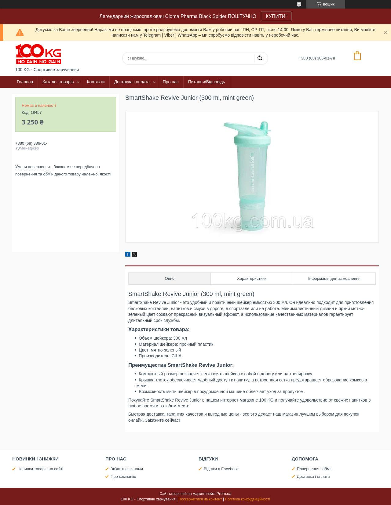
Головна (25, 81)
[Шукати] (259, 58)
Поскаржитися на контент (200, 499)
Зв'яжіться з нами (127, 469)
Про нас (171, 81)
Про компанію (123, 476)
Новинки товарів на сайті (40, 469)
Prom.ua (224, 493)
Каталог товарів (58, 81)
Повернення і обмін (315, 469)
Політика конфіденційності (247, 499)
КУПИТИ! (276, 16)
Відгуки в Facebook (221, 469)
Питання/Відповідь (206, 81)
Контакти (95, 81)
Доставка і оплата (132, 81)
